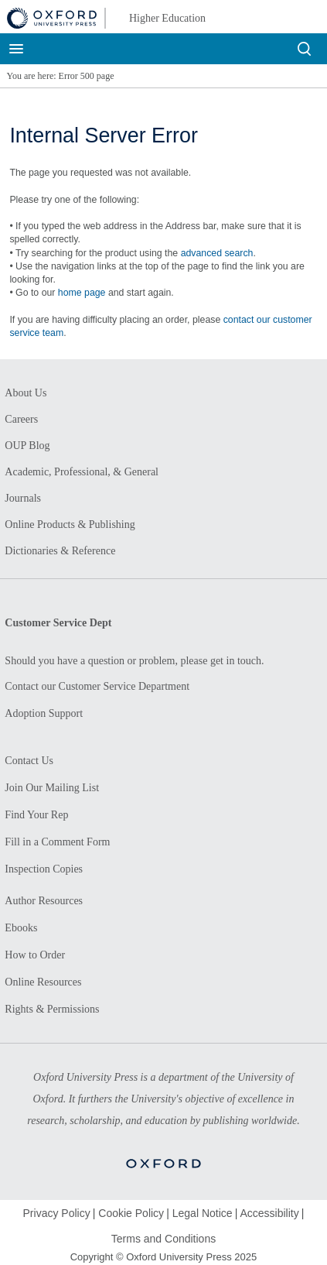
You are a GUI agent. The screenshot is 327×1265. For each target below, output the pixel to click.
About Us (25, 393)
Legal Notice (202, 1213)
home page (82, 292)
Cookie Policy (131, 1213)
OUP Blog (27, 445)
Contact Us (29, 760)
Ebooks (21, 928)
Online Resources (43, 982)
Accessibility (269, 1213)
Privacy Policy (56, 1213)
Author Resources (44, 901)
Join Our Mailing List (52, 788)
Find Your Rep (36, 815)
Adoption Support (44, 713)
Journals (23, 498)
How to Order (35, 955)
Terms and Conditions (163, 1238)
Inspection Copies (44, 869)
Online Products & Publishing (70, 524)
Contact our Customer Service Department (97, 686)
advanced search (217, 253)
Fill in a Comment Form (57, 842)
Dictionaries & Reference (60, 551)
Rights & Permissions (52, 1009)
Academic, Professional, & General (81, 472)
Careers (21, 419)
